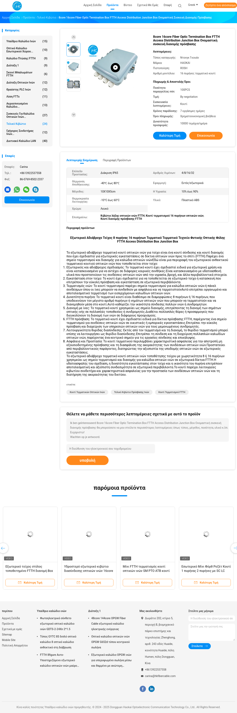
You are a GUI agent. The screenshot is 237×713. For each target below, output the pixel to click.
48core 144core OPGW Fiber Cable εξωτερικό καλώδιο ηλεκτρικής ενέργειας (108, 624)
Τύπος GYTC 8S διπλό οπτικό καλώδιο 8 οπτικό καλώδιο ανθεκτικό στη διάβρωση (58, 642)
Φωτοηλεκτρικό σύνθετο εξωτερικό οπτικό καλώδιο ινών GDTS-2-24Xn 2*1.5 (57, 624)
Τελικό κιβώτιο (26, 124)
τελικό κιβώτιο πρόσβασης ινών (131, 392)
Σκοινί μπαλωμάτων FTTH (26, 74)
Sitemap (7, 634)
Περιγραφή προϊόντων (117, 160)
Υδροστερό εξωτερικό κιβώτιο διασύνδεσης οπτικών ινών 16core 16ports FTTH (88, 571)
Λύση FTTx (26, 96)
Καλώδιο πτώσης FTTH (26, 58)
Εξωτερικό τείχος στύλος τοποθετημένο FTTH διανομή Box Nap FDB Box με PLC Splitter (29, 571)
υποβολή (87, 460)
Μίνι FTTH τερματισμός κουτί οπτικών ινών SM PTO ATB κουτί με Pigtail (146, 571)
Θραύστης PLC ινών (26, 89)
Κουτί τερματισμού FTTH (171, 392)
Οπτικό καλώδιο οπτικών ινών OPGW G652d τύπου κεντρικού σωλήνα (110, 642)
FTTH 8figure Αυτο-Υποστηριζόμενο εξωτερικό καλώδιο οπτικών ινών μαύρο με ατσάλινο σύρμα (58, 660)
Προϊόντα (8, 623)
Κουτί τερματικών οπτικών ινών (87, 392)
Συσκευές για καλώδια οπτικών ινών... (26, 115)
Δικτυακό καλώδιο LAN (26, 141)
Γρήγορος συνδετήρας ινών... (26, 132)
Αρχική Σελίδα (11, 618)
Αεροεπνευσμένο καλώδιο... (26, 105)
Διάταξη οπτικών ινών (26, 82)
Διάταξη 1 (26, 65)
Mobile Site (9, 640)
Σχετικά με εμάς (12, 629)
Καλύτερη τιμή (169, 135)
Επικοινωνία (26, 199)
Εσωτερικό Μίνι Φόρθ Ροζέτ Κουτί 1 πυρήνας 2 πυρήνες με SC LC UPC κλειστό (206, 571)
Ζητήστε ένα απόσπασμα (220, 5)
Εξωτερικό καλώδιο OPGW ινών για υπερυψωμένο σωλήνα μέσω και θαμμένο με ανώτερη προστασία (111, 660)
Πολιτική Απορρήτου (15, 645)
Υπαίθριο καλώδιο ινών (26, 41)
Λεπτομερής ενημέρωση (81, 160)
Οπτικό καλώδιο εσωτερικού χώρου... (26, 50)
